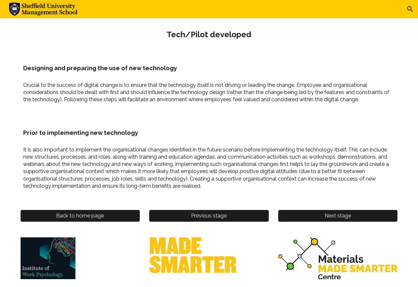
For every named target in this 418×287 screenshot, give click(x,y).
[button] (410, 9)
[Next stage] (338, 215)
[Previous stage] (209, 215)
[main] (209, 34)
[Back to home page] (80, 215)
